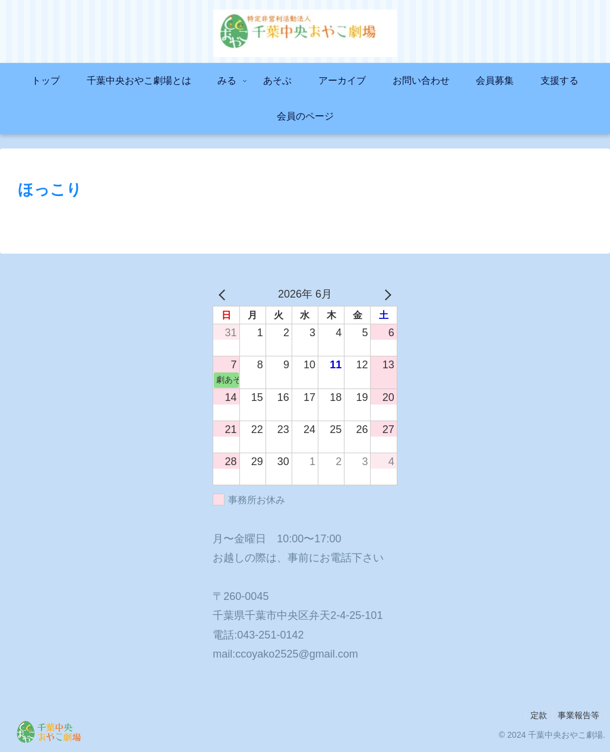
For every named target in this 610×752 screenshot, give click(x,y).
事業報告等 (578, 715)
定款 (536, 715)
